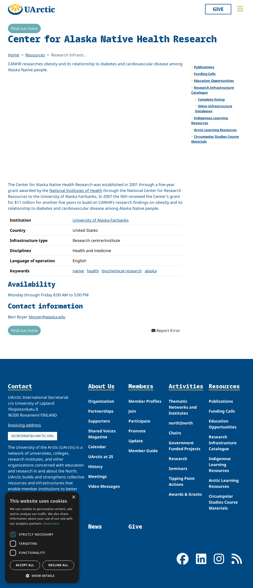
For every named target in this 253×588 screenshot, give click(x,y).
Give (218, 9)
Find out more (24, 28)
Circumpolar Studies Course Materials (215, 139)
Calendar (97, 446)
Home (13, 55)
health (93, 271)
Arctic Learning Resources (215, 130)
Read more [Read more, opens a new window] (51, 523)
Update (135, 441)
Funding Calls (205, 73)
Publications (204, 67)
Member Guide (143, 450)
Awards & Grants (185, 494)
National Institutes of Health (75, 190)
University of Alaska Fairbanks (101, 220)
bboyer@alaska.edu (47, 317)
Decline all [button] (58, 565)
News (95, 526)
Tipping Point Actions (182, 481)
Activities (186, 386)
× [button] (73, 497)
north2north (181, 423)
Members (140, 386)
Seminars (178, 468)
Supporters (99, 421)
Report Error (165, 330)
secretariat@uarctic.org (32, 436)
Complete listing (211, 99)
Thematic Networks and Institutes (183, 407)
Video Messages (104, 486)
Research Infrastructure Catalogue (212, 90)
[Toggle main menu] (240, 9)
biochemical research (122, 271)
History (95, 466)
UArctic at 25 (100, 456)
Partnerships (100, 411)
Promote (137, 431)
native (78, 271)
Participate (139, 421)
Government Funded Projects (184, 445)
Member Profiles (144, 401)
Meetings (97, 476)
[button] (42, 575)
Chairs (175, 433)
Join (132, 411)
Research (178, 458)
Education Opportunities (214, 80)
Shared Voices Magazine (102, 434)
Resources (35, 55)
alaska (151, 271)
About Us (101, 386)
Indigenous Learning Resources (209, 120)
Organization (101, 401)
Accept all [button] (25, 565)
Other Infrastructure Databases (213, 108)
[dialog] (42, 537)
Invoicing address (24, 425)
